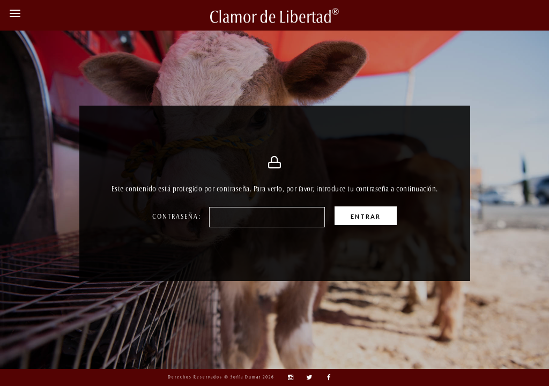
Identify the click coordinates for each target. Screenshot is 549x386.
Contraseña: (187, 216)
